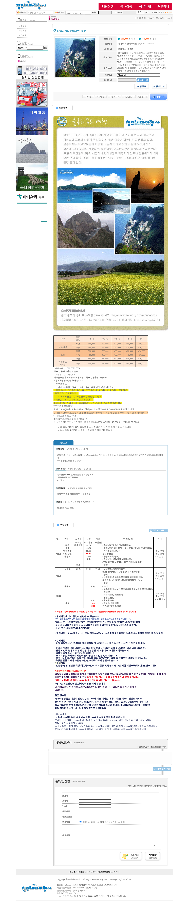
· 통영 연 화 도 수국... (29, 12)
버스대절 (14, 35)
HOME (158, 18)
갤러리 (15, 61)
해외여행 (14, 26)
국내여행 (14, 31)
